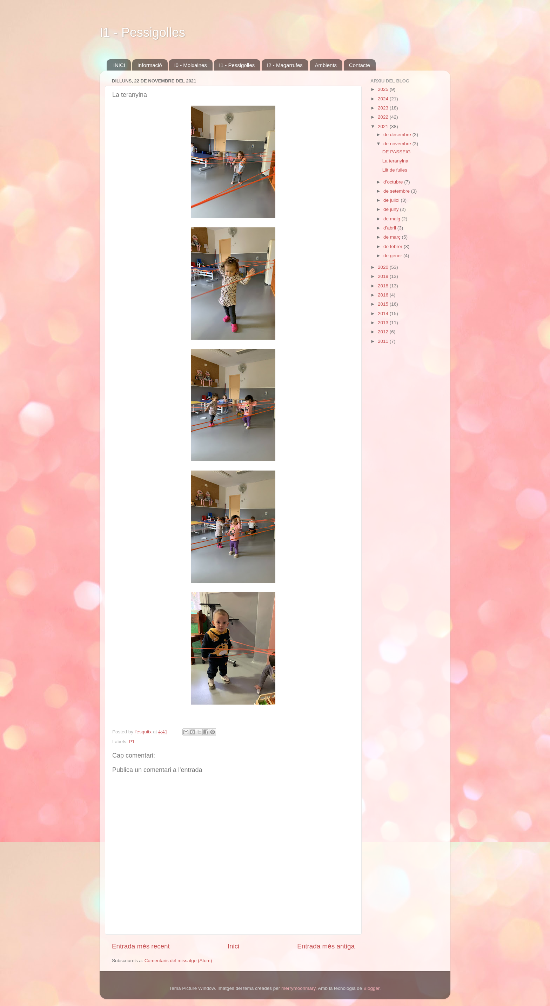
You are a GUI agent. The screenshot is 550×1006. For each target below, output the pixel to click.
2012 (384, 331)
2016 (384, 295)
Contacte (359, 65)
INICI (119, 65)
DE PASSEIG (396, 151)
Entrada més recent (141, 946)
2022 (384, 117)
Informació (150, 65)
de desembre (397, 134)
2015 (384, 304)
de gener (393, 255)
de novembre (397, 143)
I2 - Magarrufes (285, 65)
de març (392, 237)
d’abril (390, 228)
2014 (384, 313)
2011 (384, 341)
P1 (132, 741)
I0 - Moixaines (190, 65)
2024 (384, 98)
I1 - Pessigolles (142, 32)
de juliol (392, 200)
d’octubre (393, 182)
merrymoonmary (298, 988)
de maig (392, 218)
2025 (384, 89)
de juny (391, 209)
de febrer (393, 246)
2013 (384, 322)
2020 (384, 267)
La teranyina (395, 161)
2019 (384, 276)
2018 (384, 285)
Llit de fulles (394, 170)
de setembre (397, 191)
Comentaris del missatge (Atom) (178, 960)
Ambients (326, 65)
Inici (234, 946)
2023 (384, 108)
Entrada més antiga (326, 946)
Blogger (371, 988)
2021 (384, 126)
